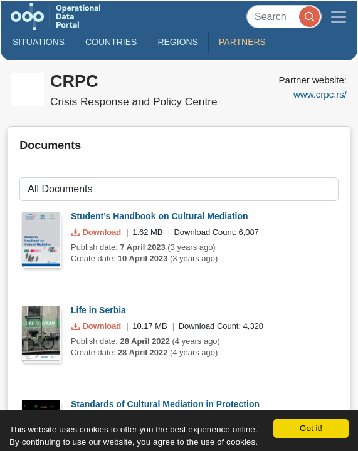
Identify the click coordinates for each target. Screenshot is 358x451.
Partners (242, 42)
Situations (39, 42)
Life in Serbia (98, 310)
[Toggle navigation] (338, 17)
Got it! (311, 428)
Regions (177, 42)
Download (97, 232)
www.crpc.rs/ (320, 94)
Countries (111, 42)
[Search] (284, 16)
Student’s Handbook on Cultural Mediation (159, 216)
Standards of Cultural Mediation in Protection (165, 404)
